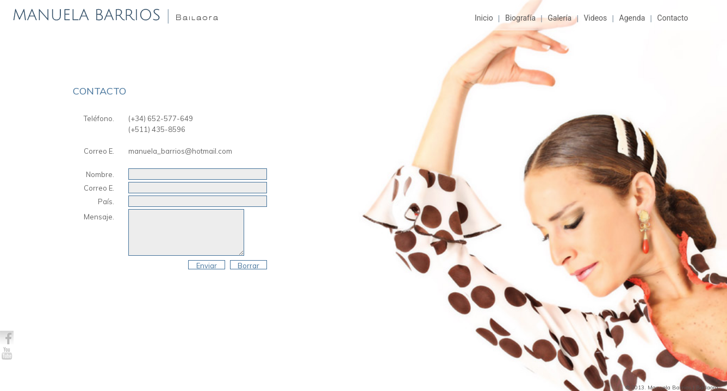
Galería (559, 18)
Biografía (520, 18)
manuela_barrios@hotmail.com (180, 151)
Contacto (672, 18)
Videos (595, 18)
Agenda (632, 18)
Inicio (484, 18)
